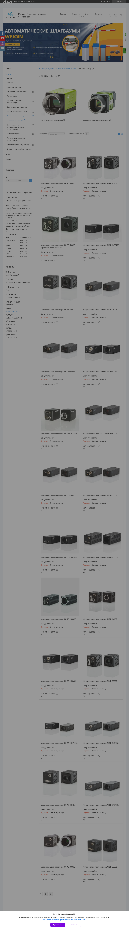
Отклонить (74, 925)
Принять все (58, 925)
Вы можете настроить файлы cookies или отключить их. (63, 920)
